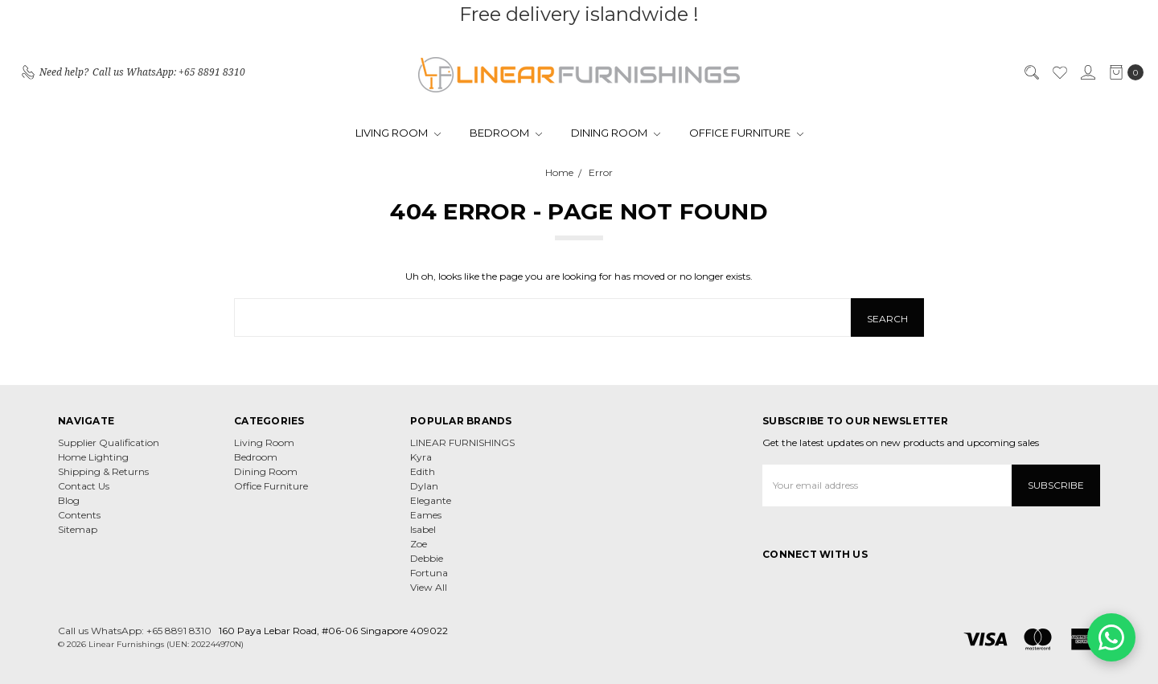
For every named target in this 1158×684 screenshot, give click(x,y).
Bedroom (506, 132)
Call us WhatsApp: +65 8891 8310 (134, 631)
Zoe (418, 544)
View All (428, 587)
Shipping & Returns (103, 471)
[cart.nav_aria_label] (1123, 72)
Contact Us (83, 486)
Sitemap (77, 529)
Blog (69, 500)
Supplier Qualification (108, 442)
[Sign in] (1087, 72)
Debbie (426, 558)
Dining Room (615, 132)
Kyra (421, 457)
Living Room (398, 132)
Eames (425, 515)
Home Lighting (93, 457)
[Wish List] (1059, 72)
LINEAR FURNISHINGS (462, 442)
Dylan (424, 486)
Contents (79, 515)
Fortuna (429, 573)
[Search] (1031, 72)
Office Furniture (746, 132)
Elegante (430, 500)
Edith (422, 471)
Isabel (423, 529)
